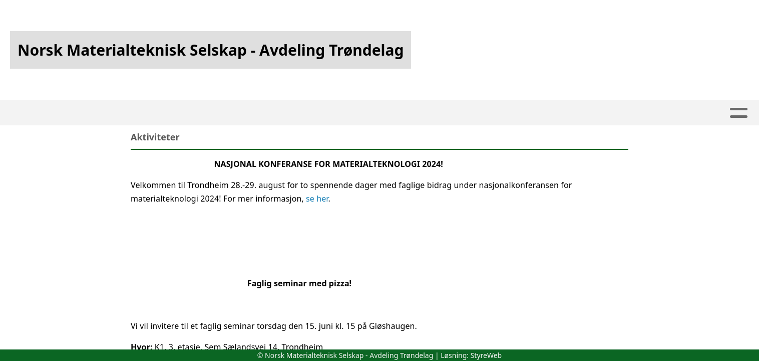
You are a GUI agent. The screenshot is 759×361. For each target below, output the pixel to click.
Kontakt (407, 113)
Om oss (347, 113)
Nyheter (516, 113)
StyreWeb (486, 355)
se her (317, 198)
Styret (464, 113)
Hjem (234, 113)
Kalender (285, 113)
